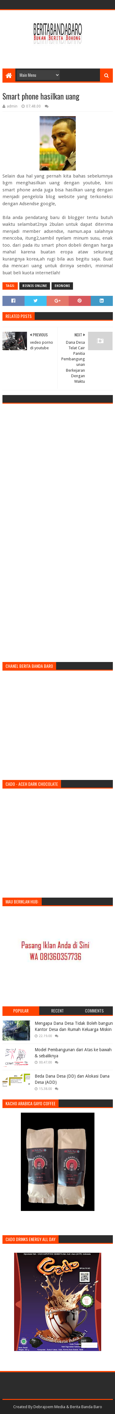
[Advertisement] (58, 53)
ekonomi (62, 286)
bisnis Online (34, 286)
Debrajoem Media (49, 1406)
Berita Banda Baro (86, 1406)
